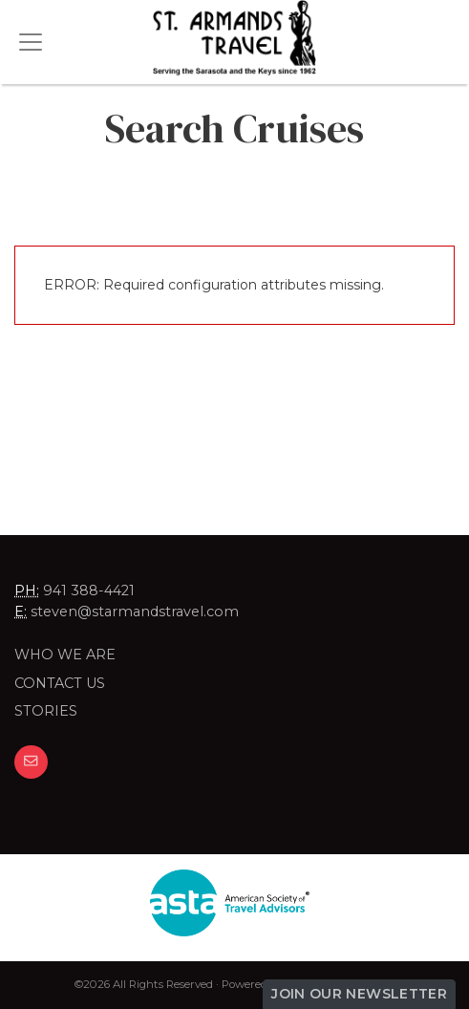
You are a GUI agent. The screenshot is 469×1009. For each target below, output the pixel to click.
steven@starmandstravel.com (135, 611)
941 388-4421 (89, 590)
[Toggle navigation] (30, 42)
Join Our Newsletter (359, 993)
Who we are (65, 654)
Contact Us (59, 683)
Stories (45, 710)
